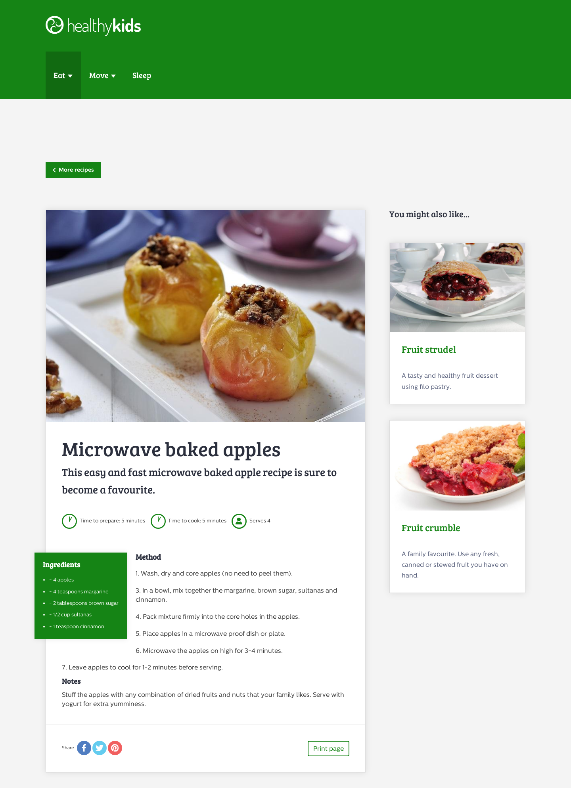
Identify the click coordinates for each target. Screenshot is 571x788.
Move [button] (99, 75)
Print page (328, 748)
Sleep (141, 75)
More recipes (73, 169)
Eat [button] (59, 75)
